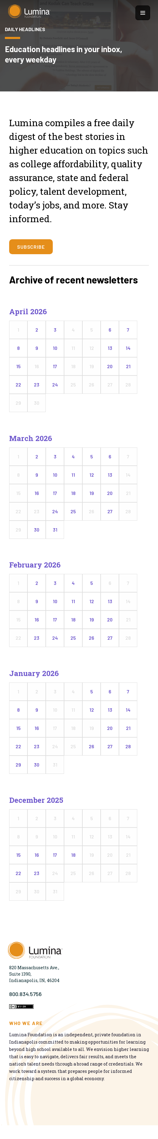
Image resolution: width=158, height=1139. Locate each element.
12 (91, 475)
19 (91, 493)
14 (128, 348)
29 (18, 764)
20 (110, 366)
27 (110, 511)
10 (55, 348)
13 (110, 348)
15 (18, 366)
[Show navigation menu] (142, 12)
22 (18, 384)
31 (55, 529)
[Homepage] (29, 13)
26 (91, 638)
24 (55, 384)
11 (73, 475)
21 (128, 366)
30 (36, 529)
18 (73, 493)
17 (55, 366)
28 (128, 746)
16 (36, 493)
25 (73, 511)
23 (36, 384)
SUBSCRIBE (31, 247)
